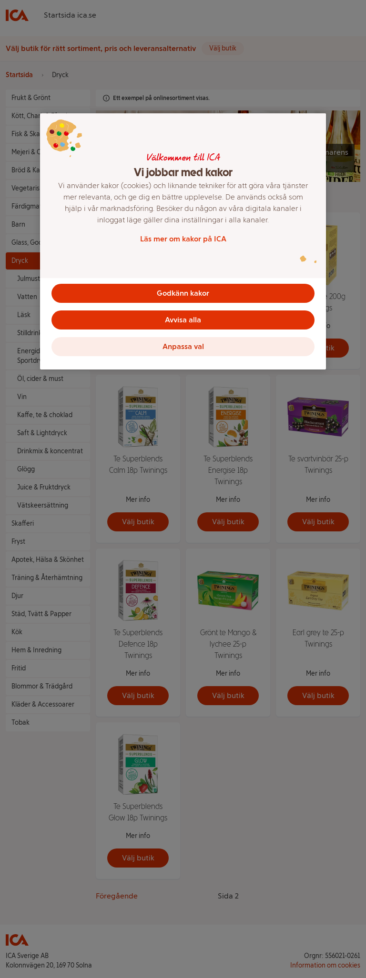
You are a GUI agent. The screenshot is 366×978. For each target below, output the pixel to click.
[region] (183, 241)
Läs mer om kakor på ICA (183, 238)
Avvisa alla (183, 319)
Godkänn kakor (183, 293)
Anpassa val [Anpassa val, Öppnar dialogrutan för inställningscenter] (183, 346)
